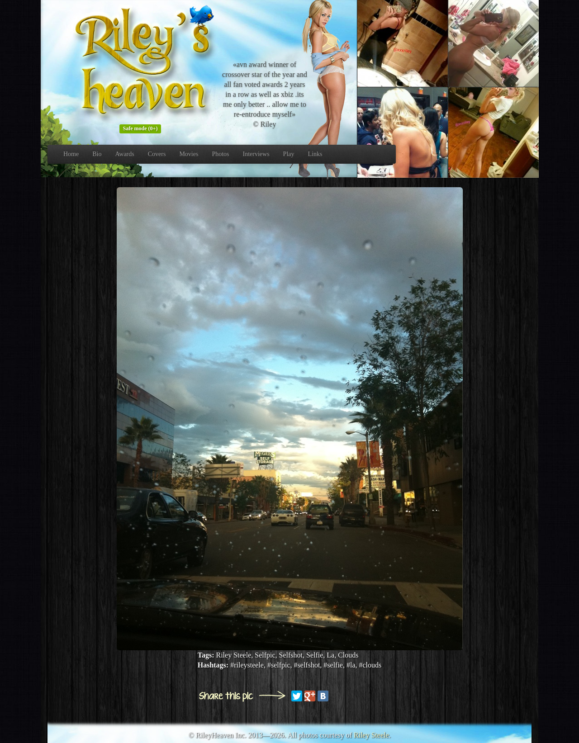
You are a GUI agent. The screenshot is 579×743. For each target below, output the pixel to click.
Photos (220, 154)
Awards (124, 154)
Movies (188, 154)
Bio (96, 154)
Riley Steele (371, 735)
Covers (157, 154)
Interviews (256, 154)
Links (315, 154)
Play (288, 154)
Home (71, 154)
